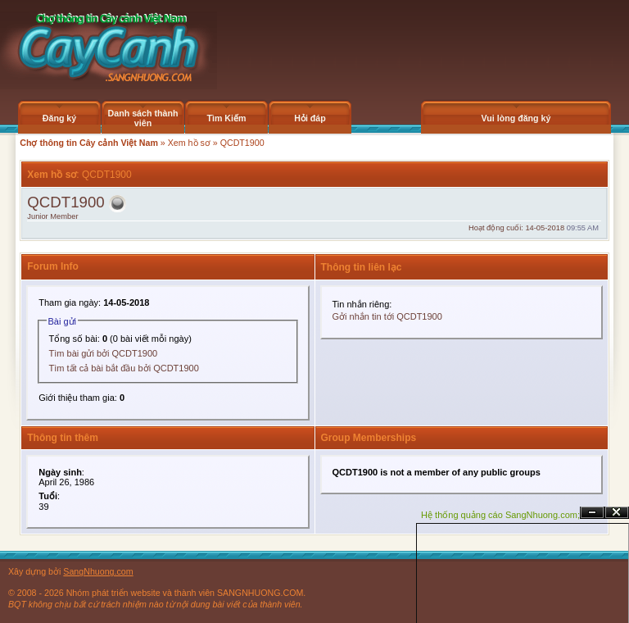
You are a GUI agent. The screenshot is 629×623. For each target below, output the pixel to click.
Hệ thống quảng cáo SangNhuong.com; (500, 515)
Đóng (616, 513)
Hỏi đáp (310, 118)
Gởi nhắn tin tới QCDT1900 (387, 316)
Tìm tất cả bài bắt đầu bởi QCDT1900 (124, 368)
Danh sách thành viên (143, 118)
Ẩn (592, 513)
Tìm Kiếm (226, 118)
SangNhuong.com (98, 571)
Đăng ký (59, 118)
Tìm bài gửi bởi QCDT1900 (103, 353)
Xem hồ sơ (189, 143)
